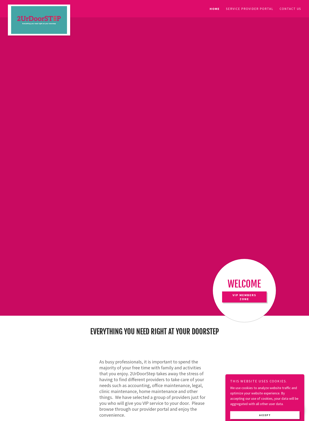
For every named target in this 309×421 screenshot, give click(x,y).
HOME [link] (215, 9)
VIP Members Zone (244, 297)
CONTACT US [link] (290, 9)
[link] (44, 6)
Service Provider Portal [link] (249, 9)
